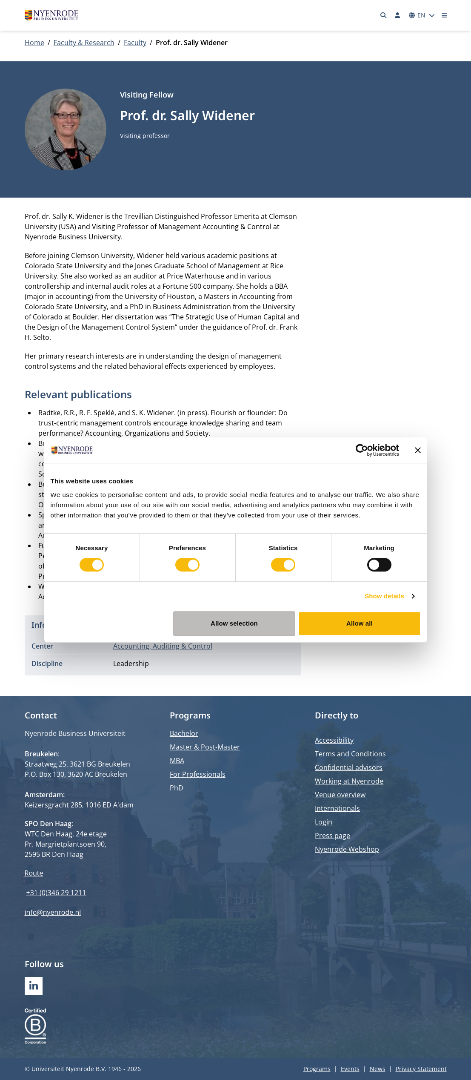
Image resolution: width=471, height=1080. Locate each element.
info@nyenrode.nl (53, 912)
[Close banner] (418, 450)
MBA (177, 760)
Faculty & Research (84, 42)
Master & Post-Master (205, 747)
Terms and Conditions (350, 753)
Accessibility (334, 740)
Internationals (337, 808)
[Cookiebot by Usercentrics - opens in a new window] (362, 450)
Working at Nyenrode (349, 781)
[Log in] (398, 15)
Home (34, 42)
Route (34, 873)
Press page (332, 835)
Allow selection (234, 623)
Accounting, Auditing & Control (162, 646)
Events (350, 1069)
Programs (317, 1069)
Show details (384, 596)
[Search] (383, 15)
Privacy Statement (421, 1069)
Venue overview (340, 794)
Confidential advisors (349, 767)
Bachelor (184, 733)
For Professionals (198, 774)
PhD (176, 788)
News (377, 1069)
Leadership (131, 663)
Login (323, 822)
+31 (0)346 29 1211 (56, 892)
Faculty (135, 42)
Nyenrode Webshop (347, 849)
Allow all (359, 623)
